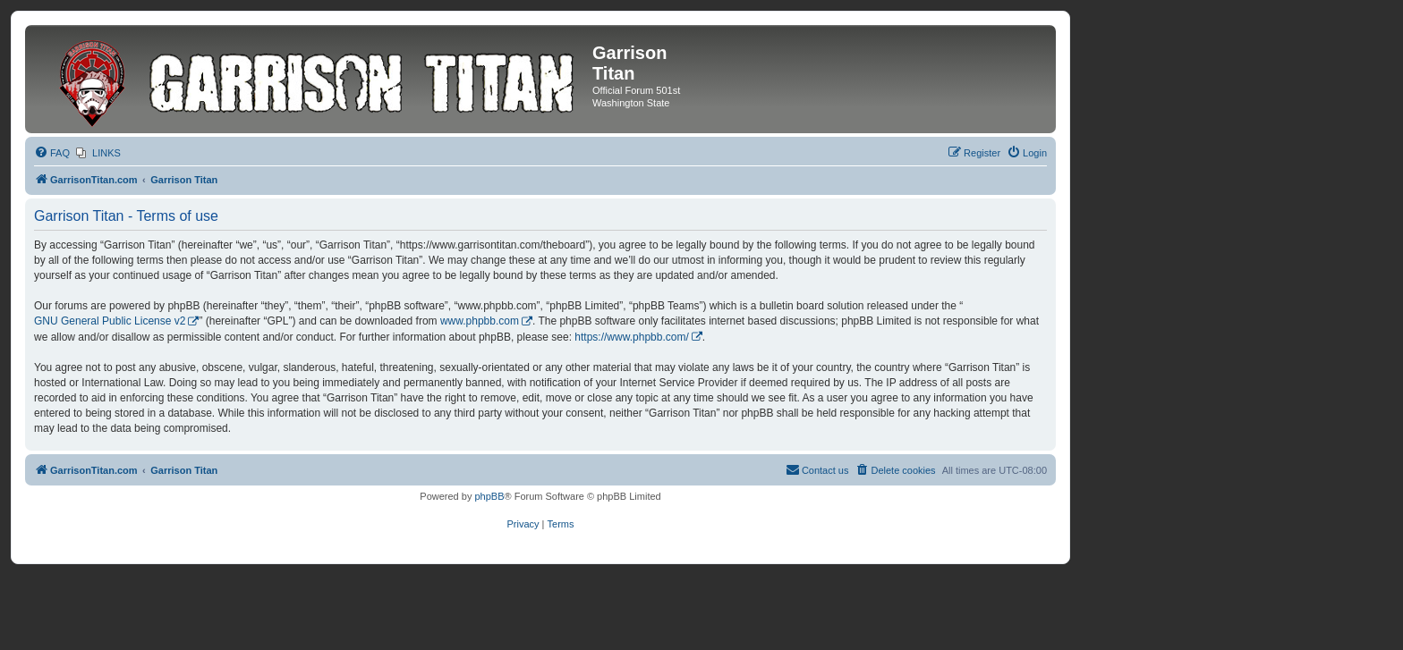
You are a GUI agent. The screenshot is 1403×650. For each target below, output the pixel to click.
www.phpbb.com (479, 321)
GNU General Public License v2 (109, 321)
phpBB (489, 496)
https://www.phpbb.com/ (631, 337)
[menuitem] (52, 153)
